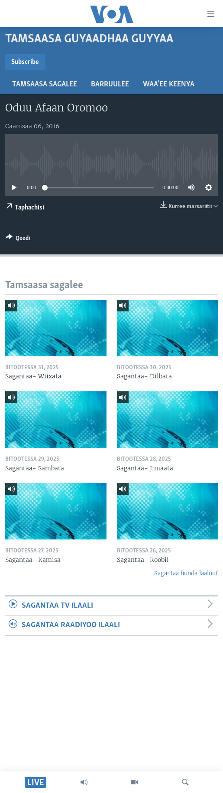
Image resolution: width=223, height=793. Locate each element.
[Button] (18, 240)
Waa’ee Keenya (168, 84)
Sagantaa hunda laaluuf (186, 573)
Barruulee (110, 84)
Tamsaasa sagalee (44, 84)
